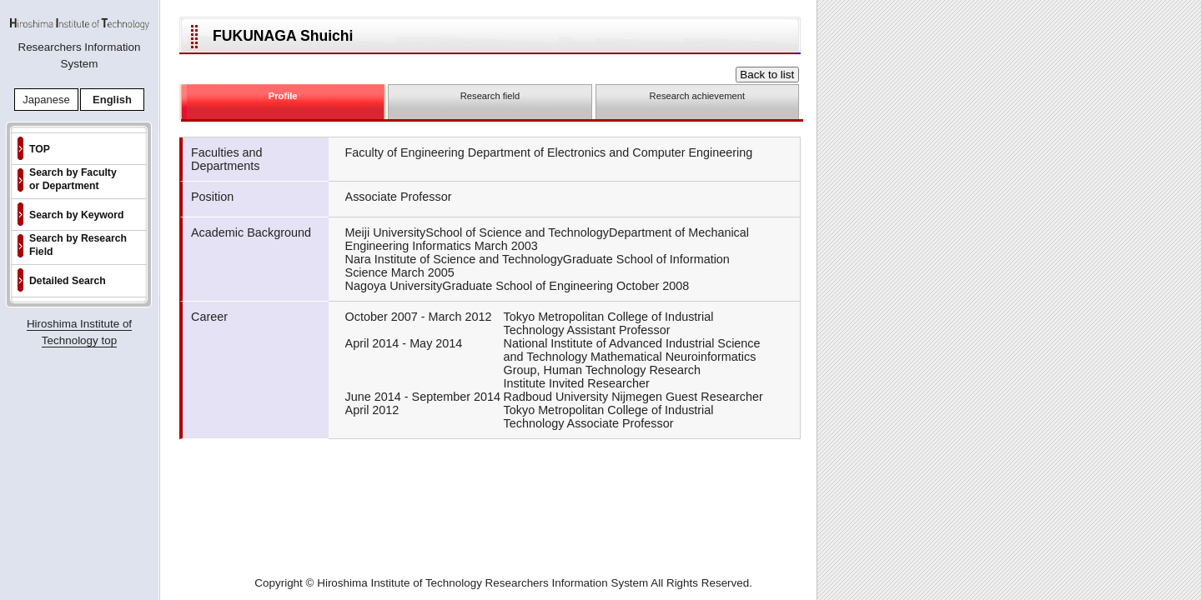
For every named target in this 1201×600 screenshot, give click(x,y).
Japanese (46, 99)
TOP (39, 149)
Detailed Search (67, 281)
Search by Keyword (76, 215)
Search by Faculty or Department (73, 179)
